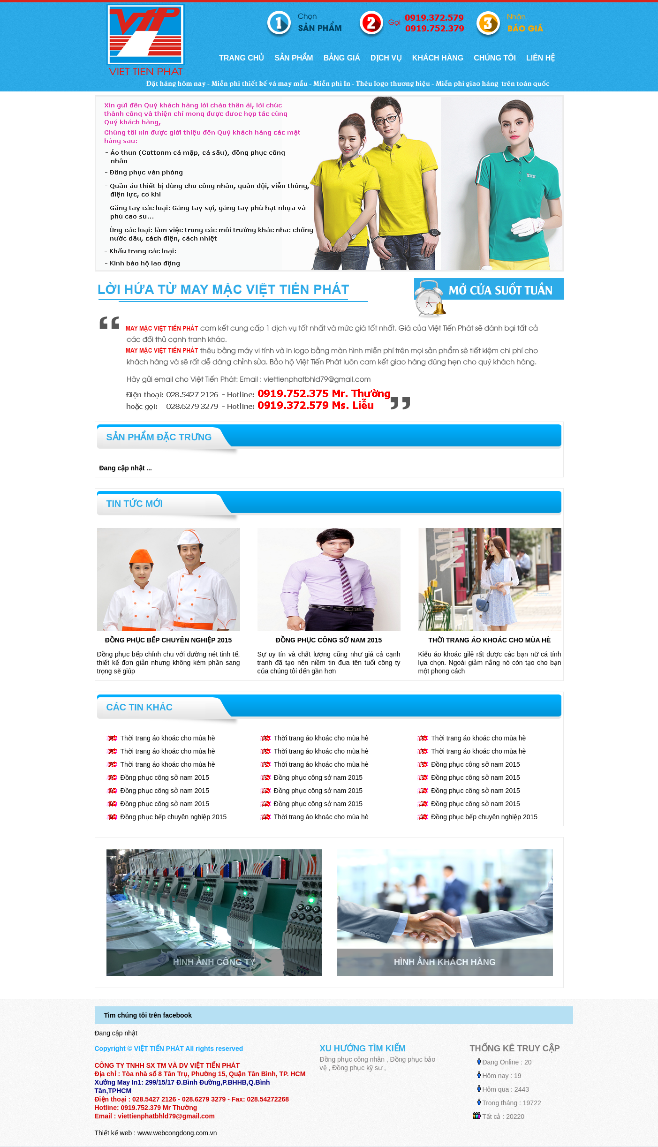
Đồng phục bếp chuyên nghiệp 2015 (168, 640)
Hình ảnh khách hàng (445, 962)
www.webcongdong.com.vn (177, 1133)
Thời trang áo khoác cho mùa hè (490, 640)
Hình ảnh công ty (214, 962)
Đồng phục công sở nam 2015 (329, 640)
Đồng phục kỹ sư (357, 1068)
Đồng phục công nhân (352, 1059)
